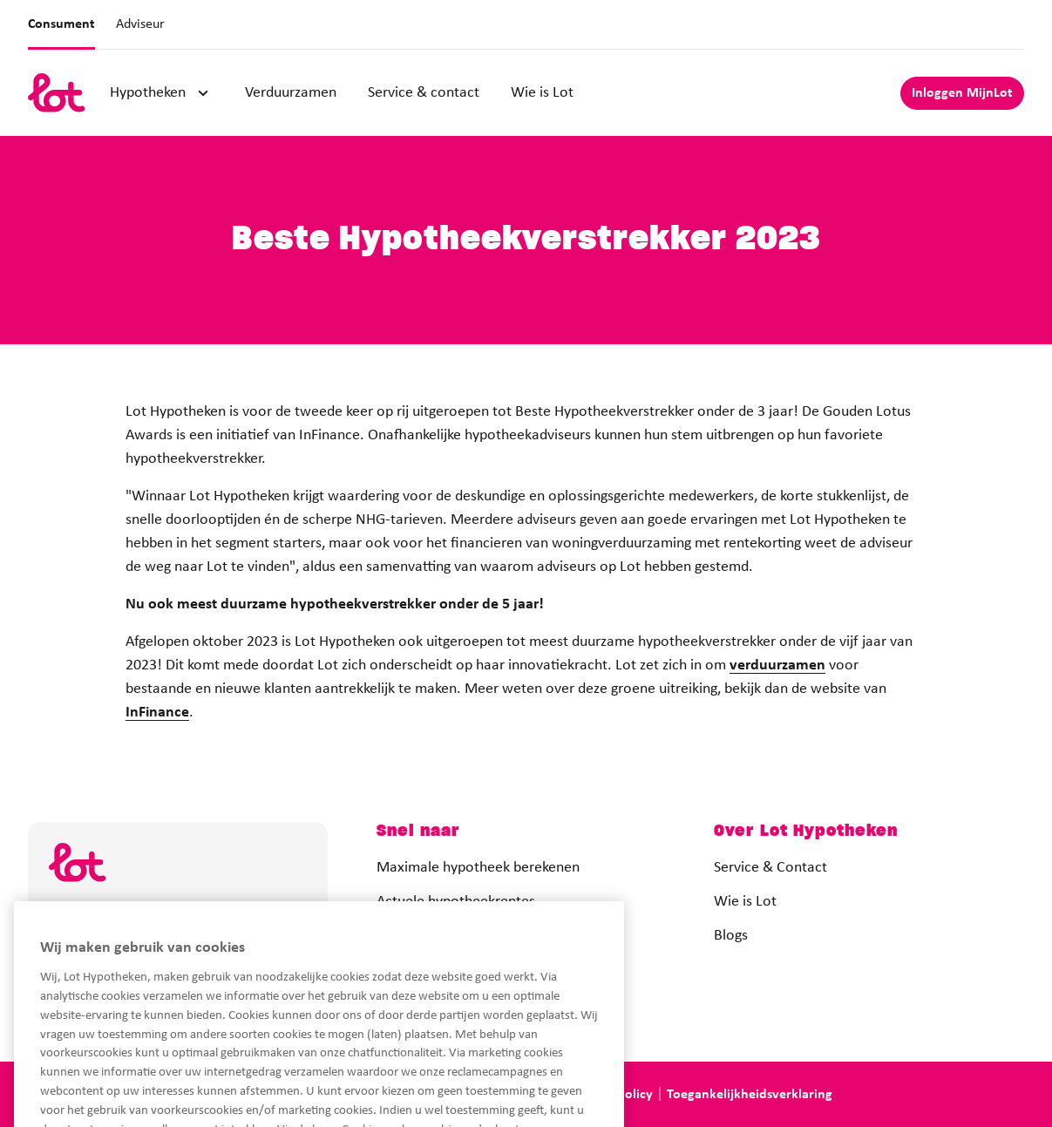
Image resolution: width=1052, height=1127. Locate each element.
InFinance (157, 712)
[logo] (56, 92)
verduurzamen (777, 665)
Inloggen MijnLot (962, 93)
